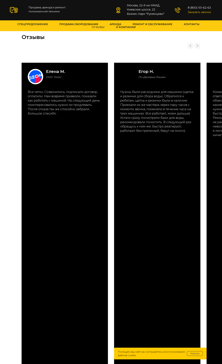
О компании (126, 27)
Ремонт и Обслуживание (152, 24)
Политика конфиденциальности (111, 339)
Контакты (191, 24)
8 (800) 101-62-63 (30, 232)
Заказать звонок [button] (199, 12)
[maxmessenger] (16, 286)
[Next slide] (197, 46)
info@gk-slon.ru (30, 251)
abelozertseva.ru (119, 343)
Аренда (115, 24)
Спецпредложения (32, 24)
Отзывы (98, 27)
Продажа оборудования (78, 24)
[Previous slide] (190, 46)
